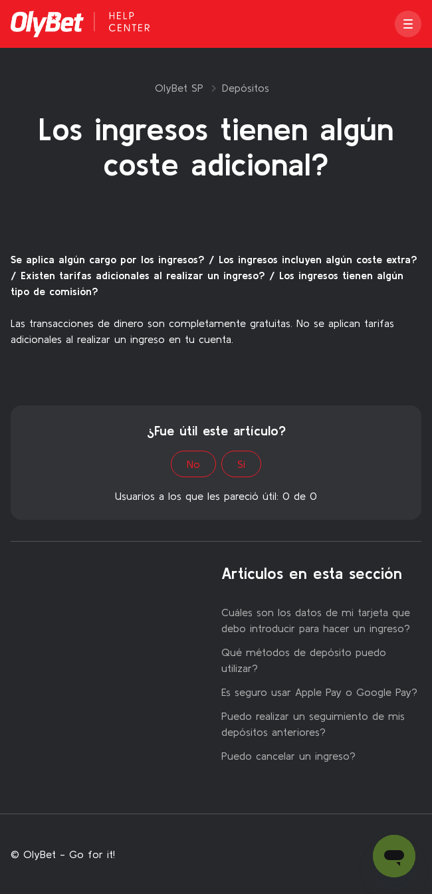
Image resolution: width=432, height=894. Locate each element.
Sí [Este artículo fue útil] (241, 464)
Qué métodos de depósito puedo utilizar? (303, 660)
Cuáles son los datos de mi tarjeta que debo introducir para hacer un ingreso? (315, 620)
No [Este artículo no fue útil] (193, 464)
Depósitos (245, 88)
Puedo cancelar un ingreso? (288, 756)
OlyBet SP (179, 88)
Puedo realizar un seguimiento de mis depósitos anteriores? (313, 724)
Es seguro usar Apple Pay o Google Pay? (319, 692)
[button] (408, 24)
